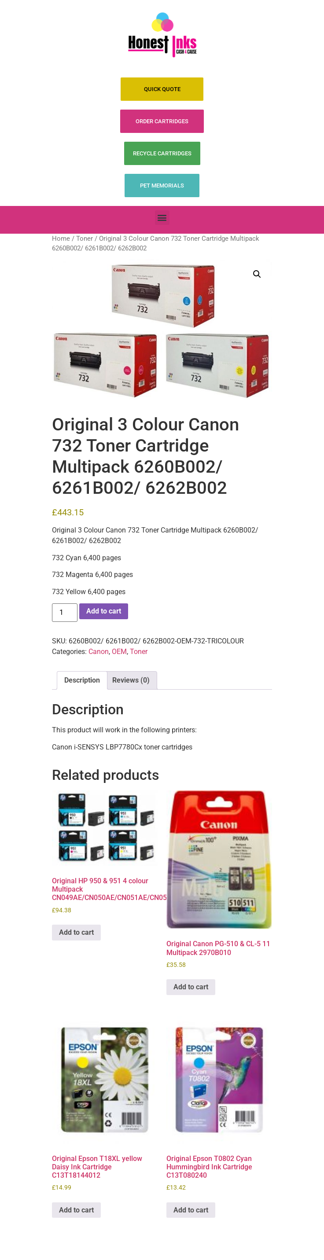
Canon (98, 651)
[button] (162, 217)
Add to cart (103, 611)
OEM (119, 651)
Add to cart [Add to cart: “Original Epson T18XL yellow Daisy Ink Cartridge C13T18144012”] (76, 1210)
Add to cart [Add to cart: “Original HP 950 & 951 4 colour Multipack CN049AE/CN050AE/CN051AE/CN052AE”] (76, 932)
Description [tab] (82, 680)
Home (61, 238)
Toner (84, 238)
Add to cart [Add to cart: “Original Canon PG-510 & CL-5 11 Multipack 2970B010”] (190, 987)
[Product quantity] (64, 612)
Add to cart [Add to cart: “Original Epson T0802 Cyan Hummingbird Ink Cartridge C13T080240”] (190, 1210)
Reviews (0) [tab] (131, 680)
